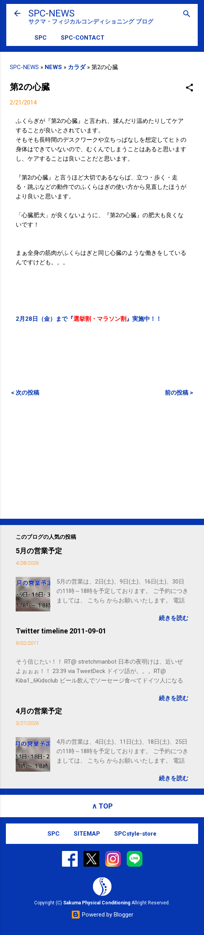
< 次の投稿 (25, 392)
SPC (41, 37)
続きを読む (173, 618)
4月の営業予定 (39, 711)
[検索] (186, 14)
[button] (189, 88)
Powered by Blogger (102, 914)
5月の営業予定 (39, 551)
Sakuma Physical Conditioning (96, 903)
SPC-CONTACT (82, 37)
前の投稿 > (179, 392)
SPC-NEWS (51, 13)
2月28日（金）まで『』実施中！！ (89, 318)
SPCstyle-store (135, 833)
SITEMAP (87, 833)
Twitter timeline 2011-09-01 (61, 631)
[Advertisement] (102, 457)
